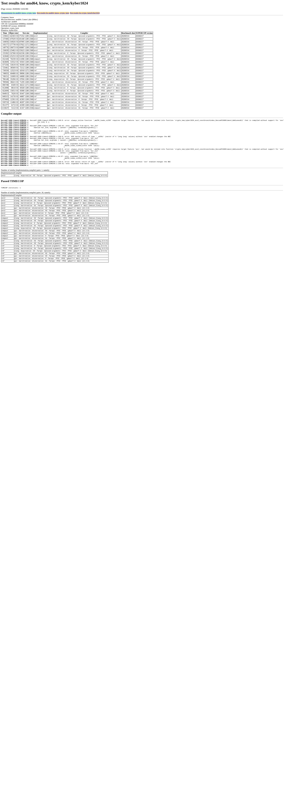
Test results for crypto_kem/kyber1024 (85, 13)
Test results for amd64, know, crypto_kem (53, 13)
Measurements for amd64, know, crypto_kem (18, 13)
